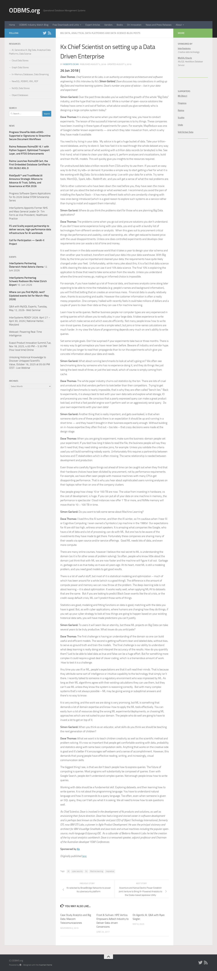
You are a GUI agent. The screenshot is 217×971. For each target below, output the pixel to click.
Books (120, 24)
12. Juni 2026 (28, 267)
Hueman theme (45, 964)
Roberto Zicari (71, 64)
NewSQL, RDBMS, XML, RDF (25, 81)
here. (84, 856)
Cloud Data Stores (20, 60)
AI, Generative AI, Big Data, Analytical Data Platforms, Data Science (29, 52)
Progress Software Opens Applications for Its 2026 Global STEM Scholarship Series (30, 197)
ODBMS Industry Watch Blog (33, 24)
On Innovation (134, 24)
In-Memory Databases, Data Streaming (30, 74)
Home (12, 24)
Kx (78, 849)
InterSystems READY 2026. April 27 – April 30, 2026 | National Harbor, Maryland (29, 321)
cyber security (77, 871)
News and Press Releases (158, 24)
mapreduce (110, 871)
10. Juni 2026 (28, 281)
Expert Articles (92, 24)
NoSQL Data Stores (21, 88)
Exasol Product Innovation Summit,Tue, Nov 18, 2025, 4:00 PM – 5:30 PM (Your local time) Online (30, 346)
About (179, 24)
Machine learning (96, 871)
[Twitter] (44, 33)
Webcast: (14, 331)
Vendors (108, 24)
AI (68, 871)
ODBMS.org (24, 10)
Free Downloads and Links (66, 24)
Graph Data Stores (20, 67)
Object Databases (20, 95)
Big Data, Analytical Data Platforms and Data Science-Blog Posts (100, 33)
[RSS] (49, 33)
